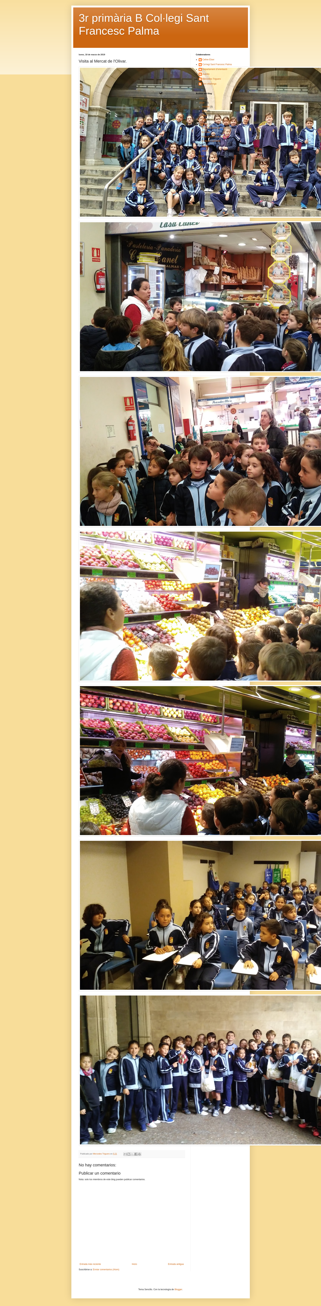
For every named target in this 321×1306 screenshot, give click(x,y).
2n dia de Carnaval (210, 141)
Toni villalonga (209, 83)
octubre (206, 106)
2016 (202, 165)
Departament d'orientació (214, 69)
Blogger (178, 1289)
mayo (205, 115)
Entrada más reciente (90, 1264)
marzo (205, 124)
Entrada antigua (176, 1264)
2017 (202, 160)
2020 (202, 98)
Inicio (134, 1264)
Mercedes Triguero (211, 79)
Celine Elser (208, 59)
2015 (202, 169)
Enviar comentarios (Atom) (106, 1269)
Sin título (205, 132)
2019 (202, 102)
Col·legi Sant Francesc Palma (217, 64)
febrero (205, 146)
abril (204, 119)
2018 (202, 156)
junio (204, 111)
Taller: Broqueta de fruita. (213, 128)
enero (205, 150)
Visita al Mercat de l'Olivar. (214, 136)
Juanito (206, 74)
